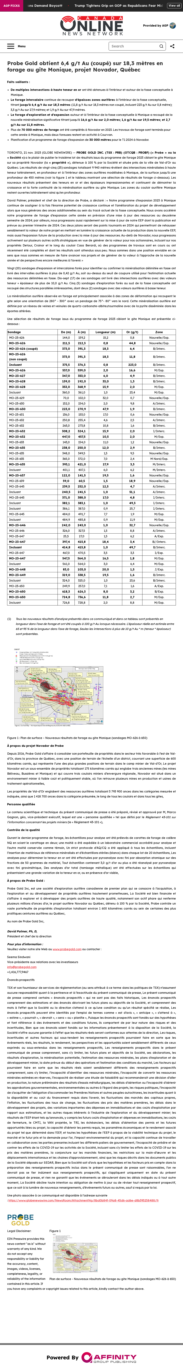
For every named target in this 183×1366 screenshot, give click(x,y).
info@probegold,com (21, 967)
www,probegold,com (67, 949)
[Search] (133, 46)
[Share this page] (172, 46)
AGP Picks (12, 5)
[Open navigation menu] (16, 46)
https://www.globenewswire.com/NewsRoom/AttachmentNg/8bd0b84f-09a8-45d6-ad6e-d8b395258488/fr (83, 1200)
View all (174, 5)
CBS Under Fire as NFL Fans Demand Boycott (41, 6)
